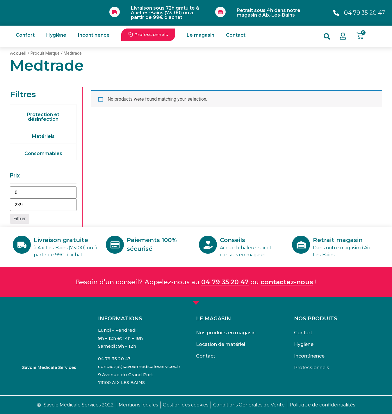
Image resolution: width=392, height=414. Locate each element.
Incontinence (94, 35)
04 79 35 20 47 (225, 282)
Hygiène (56, 35)
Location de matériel (220, 344)
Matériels (43, 136)
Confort (25, 35)
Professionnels (311, 367)
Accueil (18, 53)
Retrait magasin (338, 239)
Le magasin (200, 35)
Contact (235, 35)
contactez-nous (287, 282)
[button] (148, 35)
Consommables (43, 153)
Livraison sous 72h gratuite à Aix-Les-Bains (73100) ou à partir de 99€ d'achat (165, 12)
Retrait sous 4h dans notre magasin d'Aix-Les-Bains (268, 13)
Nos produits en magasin (226, 332)
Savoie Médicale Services (49, 367)
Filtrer (19, 218)
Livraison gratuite (61, 239)
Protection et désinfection (43, 117)
